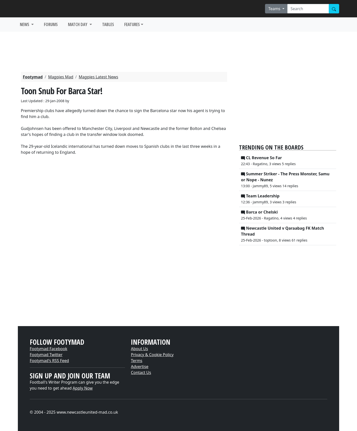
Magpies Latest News (98, 77)
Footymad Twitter (46, 354)
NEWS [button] (25, 24)
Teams (274, 8)
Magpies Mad (60, 77)
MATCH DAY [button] (78, 24)
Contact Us (141, 372)
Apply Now (82, 388)
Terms (136, 360)
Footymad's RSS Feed (49, 360)
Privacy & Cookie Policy (152, 354)
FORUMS (51, 24)
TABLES (108, 24)
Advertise (139, 366)
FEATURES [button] (132, 24)
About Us (139, 348)
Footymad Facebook (48, 348)
